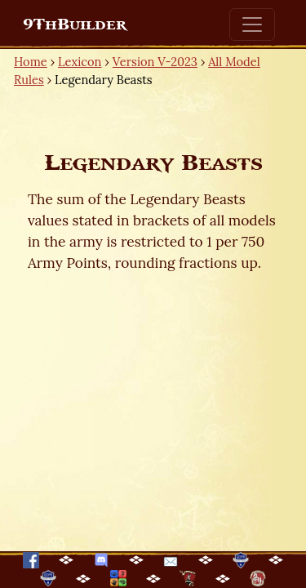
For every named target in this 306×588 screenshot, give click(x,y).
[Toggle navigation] (252, 24)
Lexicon (79, 61)
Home (30, 61)
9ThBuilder (74, 24)
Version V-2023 (155, 61)
